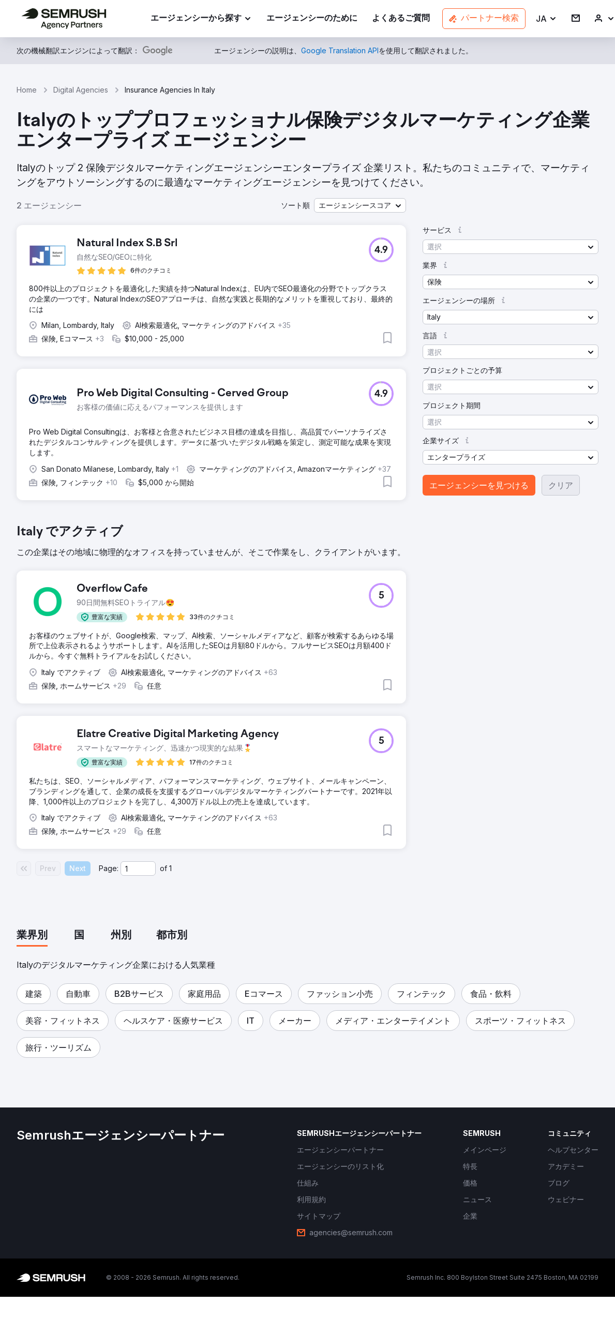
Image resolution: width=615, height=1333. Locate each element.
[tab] (32, 935)
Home (27, 89)
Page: (108, 868)
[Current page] (138, 868)
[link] (311, 18)
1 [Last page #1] (170, 868)
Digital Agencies (80, 89)
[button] (546, 18)
